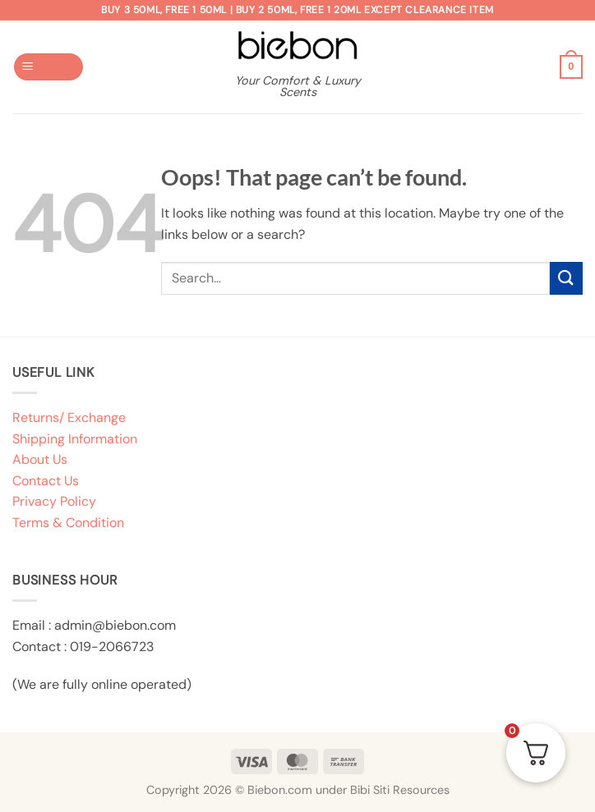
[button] (49, 66)
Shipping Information (74, 438)
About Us (39, 459)
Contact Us (45, 480)
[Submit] (566, 278)
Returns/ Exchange (69, 417)
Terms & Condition (68, 522)
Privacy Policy (54, 501)
